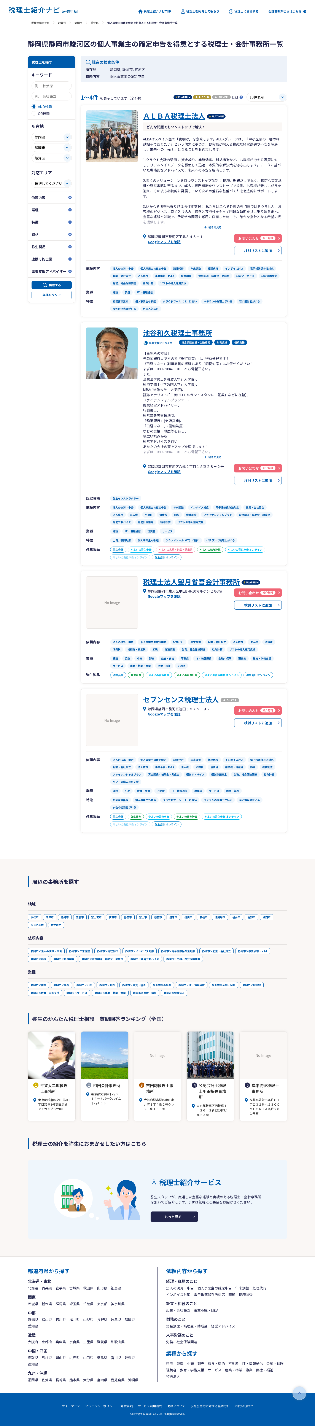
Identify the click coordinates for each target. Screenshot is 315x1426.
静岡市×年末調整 (79, 951)
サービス (214, 1369)
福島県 (116, 1288)
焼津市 (173, 917)
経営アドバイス (223, 1326)
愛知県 (33, 1326)
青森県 (47, 1288)
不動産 (233, 1363)
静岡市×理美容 (252, 985)
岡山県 (61, 1357)
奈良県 (74, 1341)
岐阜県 (116, 1319)
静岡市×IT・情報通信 (191, 985)
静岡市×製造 (61, 985)
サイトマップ (71, 1406)
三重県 (88, 1341)
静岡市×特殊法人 (174, 993)
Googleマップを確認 (164, 241)
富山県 (47, 1319)
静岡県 (62, 22)
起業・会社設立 (178, 1310)
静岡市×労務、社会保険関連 (183, 959)
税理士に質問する (244, 11)
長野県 (102, 1319)
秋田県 (88, 1288)
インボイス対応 (178, 1294)
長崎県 (61, 1379)
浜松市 (34, 917)
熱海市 (65, 917)
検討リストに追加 (258, 250)
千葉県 (88, 1303)
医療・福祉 (264, 1369)
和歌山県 (118, 1341)
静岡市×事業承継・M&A (252, 951)
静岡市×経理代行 (107, 951)
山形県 (102, 1288)
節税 (231, 1294)
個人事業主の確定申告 (214, 1288)
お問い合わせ (244, 1406)
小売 (190, 1363)
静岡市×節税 (38, 959)
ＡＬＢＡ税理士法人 (174, 116)
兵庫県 (61, 1341)
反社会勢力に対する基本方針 (210, 1406)
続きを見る (214, 227)
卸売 (200, 1363)
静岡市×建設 (38, 985)
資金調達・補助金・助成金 (187, 1326)
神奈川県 (118, 1303)
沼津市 (50, 917)
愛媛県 (130, 1357)
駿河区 (95, 22)
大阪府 (33, 1341)
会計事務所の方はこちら (285, 11)
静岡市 (78, 22)
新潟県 (33, 1319)
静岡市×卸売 (107, 985)
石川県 (61, 1319)
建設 (169, 1363)
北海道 (33, 1288)
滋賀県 (102, 1341)
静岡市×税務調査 (64, 959)
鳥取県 (33, 1357)
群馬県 (61, 1303)
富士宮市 (96, 917)
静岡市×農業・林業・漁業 (110, 993)
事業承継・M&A (206, 1310)
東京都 (102, 1303)
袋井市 (236, 917)
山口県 (88, 1357)
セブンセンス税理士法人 (181, 699)
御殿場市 (220, 917)
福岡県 (33, 1379)
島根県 (47, 1357)
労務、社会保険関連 (181, 1341)
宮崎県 (102, 1379)
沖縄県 (133, 1379)
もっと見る (173, 1216)
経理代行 (259, 1288)
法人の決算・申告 (180, 1288)
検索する (55, 285)
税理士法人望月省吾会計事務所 (191, 582)
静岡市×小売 (84, 985)
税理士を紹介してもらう (200, 11)
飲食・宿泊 (216, 1363)
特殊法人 (173, 1376)
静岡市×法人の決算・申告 (46, 951)
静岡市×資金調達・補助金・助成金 (102, 959)
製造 (180, 1363)
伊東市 (113, 917)
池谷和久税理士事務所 (177, 333)
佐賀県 (47, 1379)
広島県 (74, 1357)
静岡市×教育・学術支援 (45, 993)
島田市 (128, 917)
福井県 (74, 1319)
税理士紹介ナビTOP (154, 11)
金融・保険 (275, 1363)
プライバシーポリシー (100, 1406)
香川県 (116, 1357)
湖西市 (266, 917)
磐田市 (158, 917)
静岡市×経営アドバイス (144, 959)
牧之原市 (56, 925)
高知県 (33, 1364)
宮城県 (74, 1288)
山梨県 (88, 1319)
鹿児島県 (118, 1379)
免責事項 (127, 1406)
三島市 (80, 917)
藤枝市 (203, 917)
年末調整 (242, 1288)
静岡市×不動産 (162, 985)
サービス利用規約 (150, 1406)
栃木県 (47, 1303)
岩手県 (61, 1288)
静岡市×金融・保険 (223, 985)
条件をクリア (52, 295)
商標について (176, 1406)
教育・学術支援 (192, 1369)
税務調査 (246, 1294)
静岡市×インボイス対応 (139, 951)
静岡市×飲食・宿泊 (134, 985)
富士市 (143, 917)
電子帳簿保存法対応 (209, 1294)
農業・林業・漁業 (239, 1369)
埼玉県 (74, 1303)
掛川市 (188, 917)
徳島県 (102, 1357)
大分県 (88, 1379)
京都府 (47, 1341)
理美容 (171, 1369)
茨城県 (33, 1303)
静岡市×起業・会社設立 (216, 951)
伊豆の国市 (37, 925)
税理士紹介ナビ (40, 22)
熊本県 (74, 1379)
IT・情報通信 (252, 1363)
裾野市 (251, 917)
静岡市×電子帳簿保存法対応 (178, 951)
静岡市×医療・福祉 (144, 993)
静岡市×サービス (77, 993)
